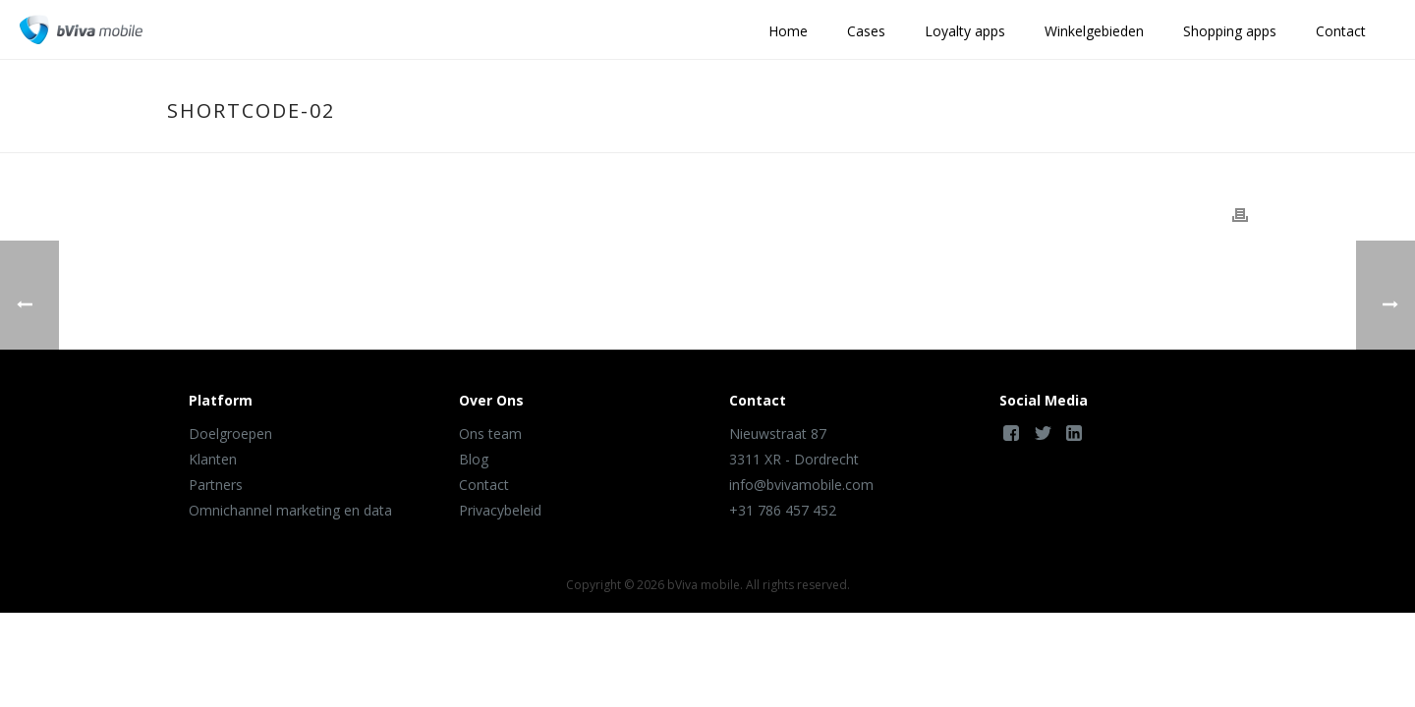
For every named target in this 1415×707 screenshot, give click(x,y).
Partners (216, 484)
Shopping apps (1229, 31)
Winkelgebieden (1094, 31)
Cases (866, 31)
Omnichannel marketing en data (290, 510)
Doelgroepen (230, 433)
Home (788, 31)
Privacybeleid (500, 510)
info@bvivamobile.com (801, 484)
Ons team (490, 433)
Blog (473, 459)
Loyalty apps (965, 31)
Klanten (213, 459)
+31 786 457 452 (782, 510)
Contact (1341, 31)
